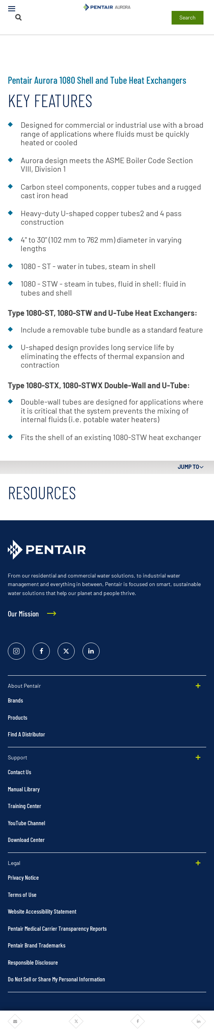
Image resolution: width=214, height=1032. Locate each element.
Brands (15, 700)
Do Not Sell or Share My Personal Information (56, 979)
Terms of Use (22, 894)
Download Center (26, 839)
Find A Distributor (26, 734)
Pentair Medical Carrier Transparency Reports (57, 928)
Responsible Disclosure (33, 962)
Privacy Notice (23, 877)
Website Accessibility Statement (42, 911)
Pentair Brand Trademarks (36, 945)
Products (17, 717)
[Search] (19, 17)
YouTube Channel (26, 822)
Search (187, 17)
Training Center (24, 805)
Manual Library (24, 788)
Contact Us (19, 771)
